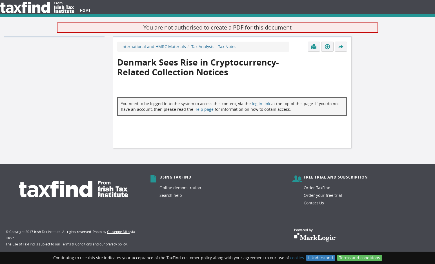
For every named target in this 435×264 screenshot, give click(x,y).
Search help (170, 195)
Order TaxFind (317, 187)
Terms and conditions (359, 257)
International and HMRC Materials (153, 46)
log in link (261, 103)
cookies (297, 257)
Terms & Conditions (76, 244)
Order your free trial (323, 195)
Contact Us (314, 203)
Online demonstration (180, 187)
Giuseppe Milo (118, 231)
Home (85, 10)
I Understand (320, 257)
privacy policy (116, 244)
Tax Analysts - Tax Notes (213, 46)
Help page (204, 109)
